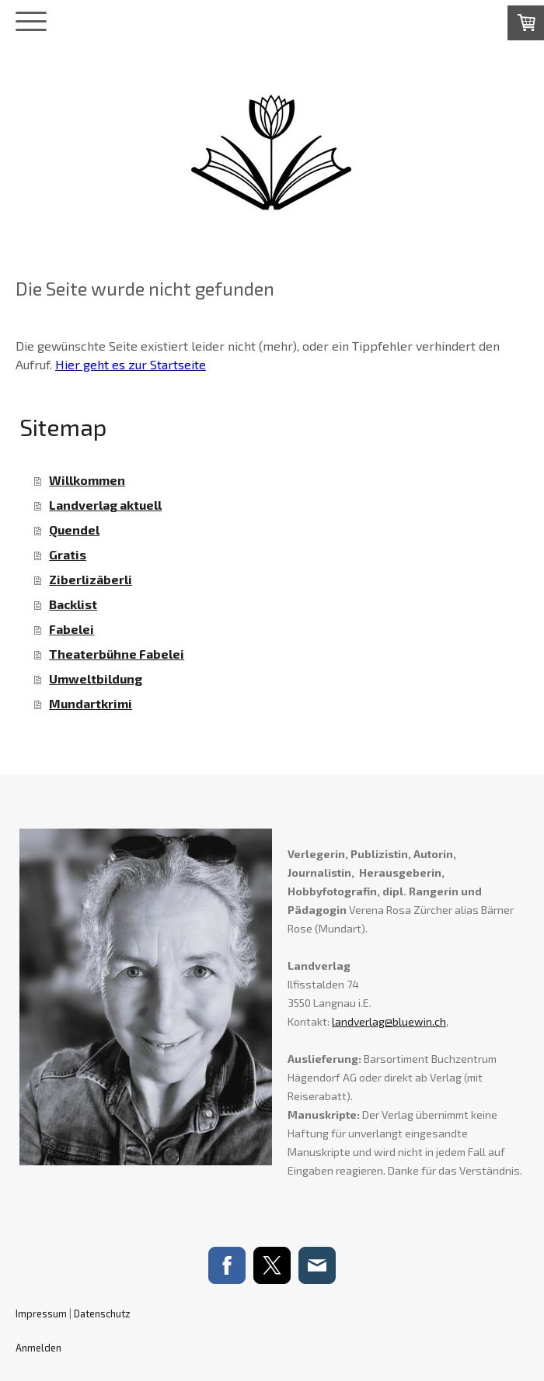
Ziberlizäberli (90, 579)
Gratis (67, 554)
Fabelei (71, 628)
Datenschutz (102, 1313)
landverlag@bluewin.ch (389, 1021)
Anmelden (38, 1347)
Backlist (73, 604)
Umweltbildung (95, 678)
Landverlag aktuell (105, 504)
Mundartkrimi (90, 703)
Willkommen (87, 479)
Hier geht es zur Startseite (130, 364)
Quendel (74, 529)
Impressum (41, 1313)
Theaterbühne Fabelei (116, 653)
